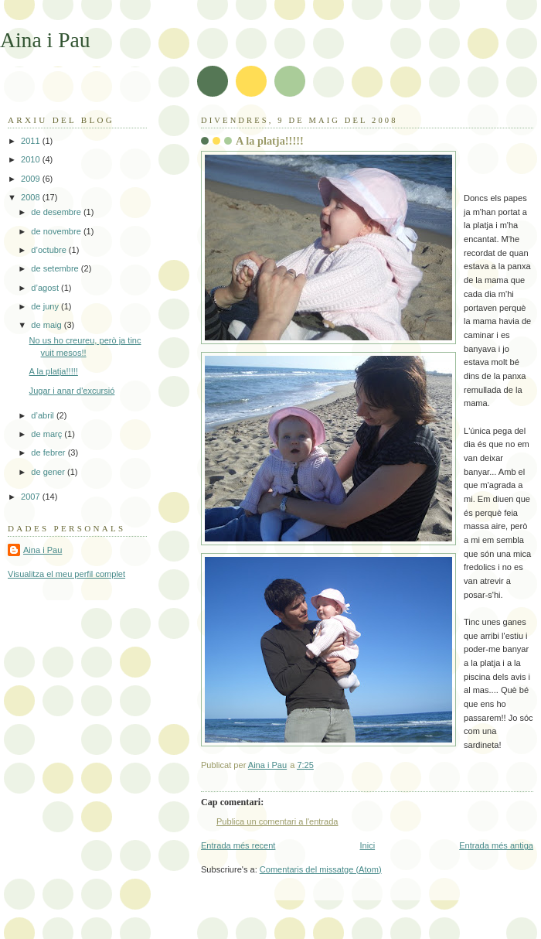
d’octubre (50, 249)
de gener (49, 471)
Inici (367, 845)
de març (47, 434)
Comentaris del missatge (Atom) (321, 869)
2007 (32, 496)
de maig (47, 325)
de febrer (49, 452)
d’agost (46, 287)
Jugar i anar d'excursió (72, 390)
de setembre (55, 268)
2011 (32, 140)
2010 (32, 159)
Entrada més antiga (496, 845)
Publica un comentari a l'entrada (277, 821)
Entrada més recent (238, 845)
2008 (32, 197)
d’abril (43, 415)
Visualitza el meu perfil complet (66, 574)
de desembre (57, 212)
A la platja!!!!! (53, 371)
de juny (46, 306)
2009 (32, 178)
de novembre (57, 231)
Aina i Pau (45, 40)
